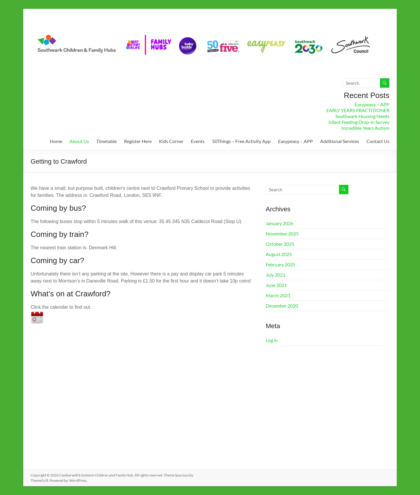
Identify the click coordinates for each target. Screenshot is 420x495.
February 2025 (280, 264)
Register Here (138, 141)
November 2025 (282, 233)
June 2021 (276, 285)
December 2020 (282, 305)
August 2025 (279, 254)
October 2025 (280, 244)
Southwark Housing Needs (362, 116)
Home (56, 141)
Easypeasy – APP (372, 104)
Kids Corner (171, 141)
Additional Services (339, 141)
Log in (272, 340)
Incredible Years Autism (365, 128)
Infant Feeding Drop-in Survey (358, 122)
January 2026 (279, 223)
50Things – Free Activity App (241, 141)
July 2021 (275, 275)
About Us (79, 141)
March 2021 (278, 295)
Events (198, 141)
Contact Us (377, 141)
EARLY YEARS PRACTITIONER (357, 110)
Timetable (106, 141)
